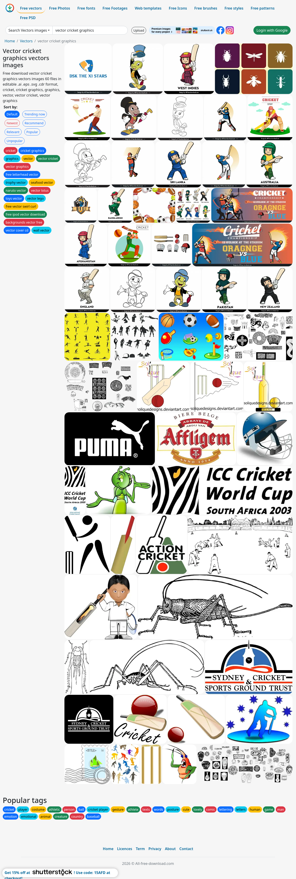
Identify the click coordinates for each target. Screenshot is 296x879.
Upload (138, 30)
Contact (186, 848)
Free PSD (28, 17)
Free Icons (178, 8)
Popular (32, 132)
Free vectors (31, 8)
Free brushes (205, 8)
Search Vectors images (27, 30)
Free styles (234, 8)
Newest (12, 123)
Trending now (34, 114)
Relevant (13, 132)
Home (10, 40)
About (170, 848)
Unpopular (15, 141)
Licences (124, 848)
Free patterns (263, 8)
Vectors (26, 40)
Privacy (154, 848)
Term (140, 848)
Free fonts (86, 8)
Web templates (148, 8)
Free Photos (59, 8)
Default (12, 114)
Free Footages (115, 8)
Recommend (34, 123)
